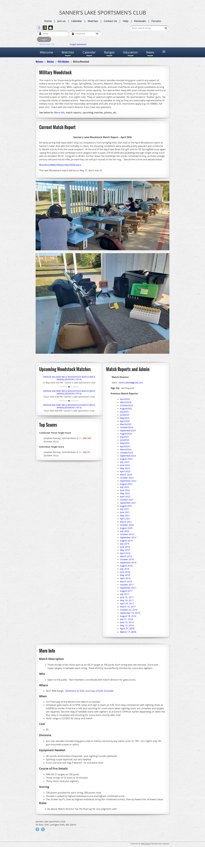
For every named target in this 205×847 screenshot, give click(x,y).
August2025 (126, 408)
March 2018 (126, 581)
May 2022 (125, 493)
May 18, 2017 (127, 600)
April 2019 (125, 553)
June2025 (124, 414)
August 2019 (126, 540)
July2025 (124, 411)
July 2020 (124, 531)
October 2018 (127, 559)
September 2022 (128, 480)
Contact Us (110, 21)
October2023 (126, 452)
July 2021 (124, 509)
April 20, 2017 (127, 603)
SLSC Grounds (105, 690)
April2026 (125, 399)
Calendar (76, 21)
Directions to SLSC (75, 690)
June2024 (124, 439)
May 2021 (125, 515)
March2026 (125, 402)
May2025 (124, 417)
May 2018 (125, 575)
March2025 (125, 424)
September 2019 (128, 537)
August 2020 (126, 528)
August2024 (126, 433)
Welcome (39, 61)
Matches (93, 21)
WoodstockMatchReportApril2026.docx (60, 164)
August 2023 (126, 458)
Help (125, 21)
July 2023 (124, 462)
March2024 (125, 449)
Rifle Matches (63, 61)
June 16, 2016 (127, 622)
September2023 (128, 455)
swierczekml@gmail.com (131, 382)
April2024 (125, 446)
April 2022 (125, 496)
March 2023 (126, 474)
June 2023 (125, 465)
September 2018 (128, 562)
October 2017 (127, 584)
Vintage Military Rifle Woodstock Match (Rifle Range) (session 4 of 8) (69, 392)
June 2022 (125, 490)
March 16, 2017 (128, 606)
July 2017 (124, 594)
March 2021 (126, 521)
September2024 (128, 430)
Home (48, 21)
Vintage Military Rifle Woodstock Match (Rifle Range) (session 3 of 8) (69, 378)
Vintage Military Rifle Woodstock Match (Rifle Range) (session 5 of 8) (69, 406)
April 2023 (125, 471)
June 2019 (125, 546)
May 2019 (125, 550)
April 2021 (125, 518)
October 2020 (127, 524)
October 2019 (127, 534)
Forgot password (78, 44)
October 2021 (127, 499)
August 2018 (126, 565)
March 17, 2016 (128, 632)
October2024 (126, 427)
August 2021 (126, 505)
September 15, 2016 (130, 612)
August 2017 (126, 590)
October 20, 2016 (128, 609)
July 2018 (124, 568)
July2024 (124, 436)
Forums (156, 21)
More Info (59, 112)
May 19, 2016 (127, 625)
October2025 (126, 405)
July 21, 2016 (126, 619)
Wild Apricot (146, 844)
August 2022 (126, 483)
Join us (61, 21)
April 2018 (125, 578)
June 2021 (125, 512)
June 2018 (125, 571)
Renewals (140, 21)
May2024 (124, 443)
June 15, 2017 (127, 597)
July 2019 (124, 543)
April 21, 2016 (127, 628)
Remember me (47, 44)
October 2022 (127, 477)
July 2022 (124, 487)
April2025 (125, 421)
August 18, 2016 (128, 616)
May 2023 (125, 468)
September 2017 (128, 587)
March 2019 (126, 556)
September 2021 (128, 502)
